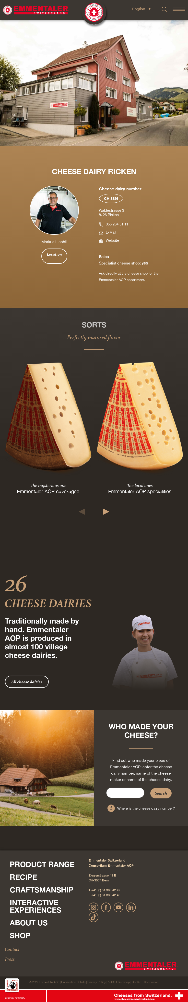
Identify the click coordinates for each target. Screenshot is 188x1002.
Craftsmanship (41, 889)
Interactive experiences (35, 906)
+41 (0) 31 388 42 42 (105, 890)
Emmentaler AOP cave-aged (48, 491)
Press (10, 959)
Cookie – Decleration (145, 982)
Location (54, 254)
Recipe (23, 877)
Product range (42, 864)
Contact (12, 949)
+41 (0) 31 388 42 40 (105, 895)
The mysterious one (48, 485)
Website (112, 240)
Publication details (73, 982)
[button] (82, 512)
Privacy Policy (96, 982)
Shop (20, 935)
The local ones (140, 485)
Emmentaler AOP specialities (139, 491)
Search (161, 793)
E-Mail (111, 232)
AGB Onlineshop (119, 982)
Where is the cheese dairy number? (146, 808)
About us (28, 922)
